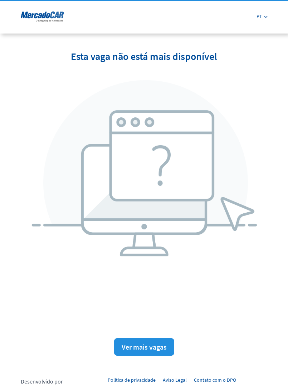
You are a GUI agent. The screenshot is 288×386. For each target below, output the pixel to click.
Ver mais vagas (144, 346)
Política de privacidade (132, 380)
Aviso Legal (175, 380)
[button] (262, 16)
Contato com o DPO (215, 380)
